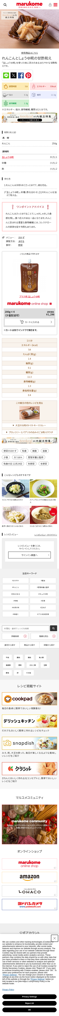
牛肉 (7, 657)
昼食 (45, 450)
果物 (7, 673)
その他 (28, 673)
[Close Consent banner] (54, 938)
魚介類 (41, 657)
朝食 (34, 450)
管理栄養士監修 (35, 457)
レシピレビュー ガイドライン (45, 534)
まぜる (21, 241)
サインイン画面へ (29, 555)
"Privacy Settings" (9, 975)
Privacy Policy (8, 990)
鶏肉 (29, 657)
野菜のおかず (10, 450)
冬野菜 (43, 463)
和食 (24, 450)
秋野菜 (31, 463)
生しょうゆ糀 (8, 157)
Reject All (29, 1003)
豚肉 (18, 657)
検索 (5, 4)
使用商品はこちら (29, 52)
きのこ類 (32, 665)
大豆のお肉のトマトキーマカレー (30, 425)
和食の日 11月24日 (13, 463)
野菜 (20, 244)
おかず (21, 237)
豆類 (45, 665)
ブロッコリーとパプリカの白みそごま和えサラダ (31, 432)
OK (29, 1010)
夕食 (6, 457)
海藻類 (8, 665)
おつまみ (18, 457)
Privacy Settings (29, 997)
